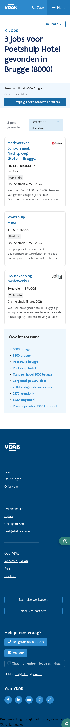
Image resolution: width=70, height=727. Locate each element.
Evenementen (13, 509)
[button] (64, 541)
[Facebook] (8, 700)
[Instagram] (39, 700)
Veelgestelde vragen (18, 531)
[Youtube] (29, 700)
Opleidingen (12, 479)
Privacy (45, 719)
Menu (61, 7)
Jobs (11, 30)
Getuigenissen (14, 524)
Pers (7, 568)
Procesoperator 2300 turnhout (35, 406)
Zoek (40, 7)
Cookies (56, 719)
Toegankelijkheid (27, 719)
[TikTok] (50, 700)
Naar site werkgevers (33, 600)
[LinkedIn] (18, 700)
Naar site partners (33, 611)
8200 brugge (22, 355)
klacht (37, 674)
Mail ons (18, 653)
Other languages (11, 724)
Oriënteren (11, 486)
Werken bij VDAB (16, 561)
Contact (10, 576)
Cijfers (8, 516)
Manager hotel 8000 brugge (32, 374)
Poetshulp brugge (25, 362)
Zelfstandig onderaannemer (32, 387)
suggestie (21, 674)
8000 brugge (22, 349)
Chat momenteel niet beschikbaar (37, 663)
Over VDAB (12, 553)
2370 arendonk (23, 393)
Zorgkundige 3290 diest (29, 381)
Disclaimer (7, 719)
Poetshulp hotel (24, 368)
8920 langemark (24, 400)
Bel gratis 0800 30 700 (28, 642)
